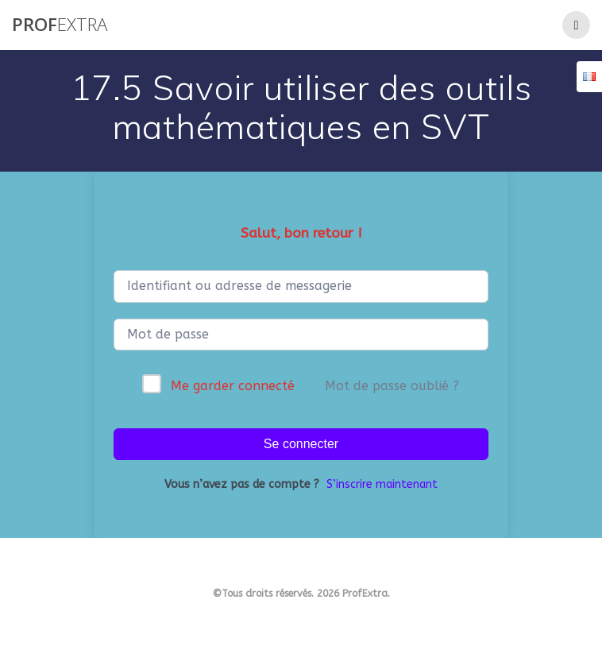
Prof (59, 24)
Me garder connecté (233, 385)
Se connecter (301, 444)
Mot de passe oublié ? (392, 385)
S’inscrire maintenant (382, 484)
